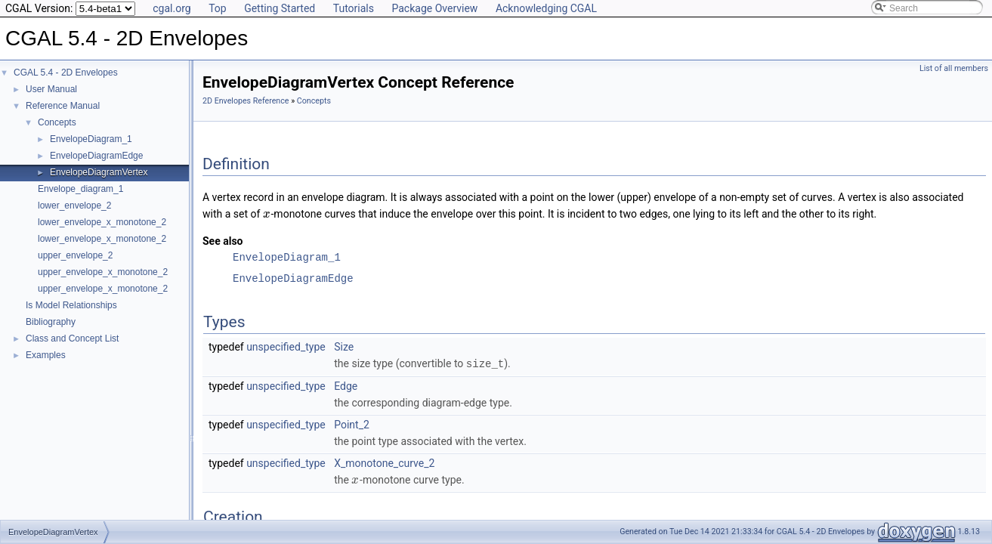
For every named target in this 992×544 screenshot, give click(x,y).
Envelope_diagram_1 (80, 189)
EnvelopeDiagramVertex (98, 172)
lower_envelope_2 (74, 205)
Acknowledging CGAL (546, 8)
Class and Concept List (72, 338)
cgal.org (171, 8)
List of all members (953, 68)
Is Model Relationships (71, 305)
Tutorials (353, 8)
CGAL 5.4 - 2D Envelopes (66, 72)
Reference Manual (63, 105)
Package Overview (434, 8)
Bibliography (51, 322)
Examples (46, 355)
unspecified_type (286, 347)
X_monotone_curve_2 (384, 462)
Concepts (57, 122)
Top (218, 8)
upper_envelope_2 (75, 255)
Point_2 (351, 424)
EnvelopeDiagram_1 (91, 139)
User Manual (51, 89)
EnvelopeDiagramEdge (96, 155)
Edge (345, 385)
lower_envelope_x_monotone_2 (102, 222)
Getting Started (279, 8)
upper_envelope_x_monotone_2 (103, 272)
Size (344, 347)
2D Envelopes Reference (245, 101)
